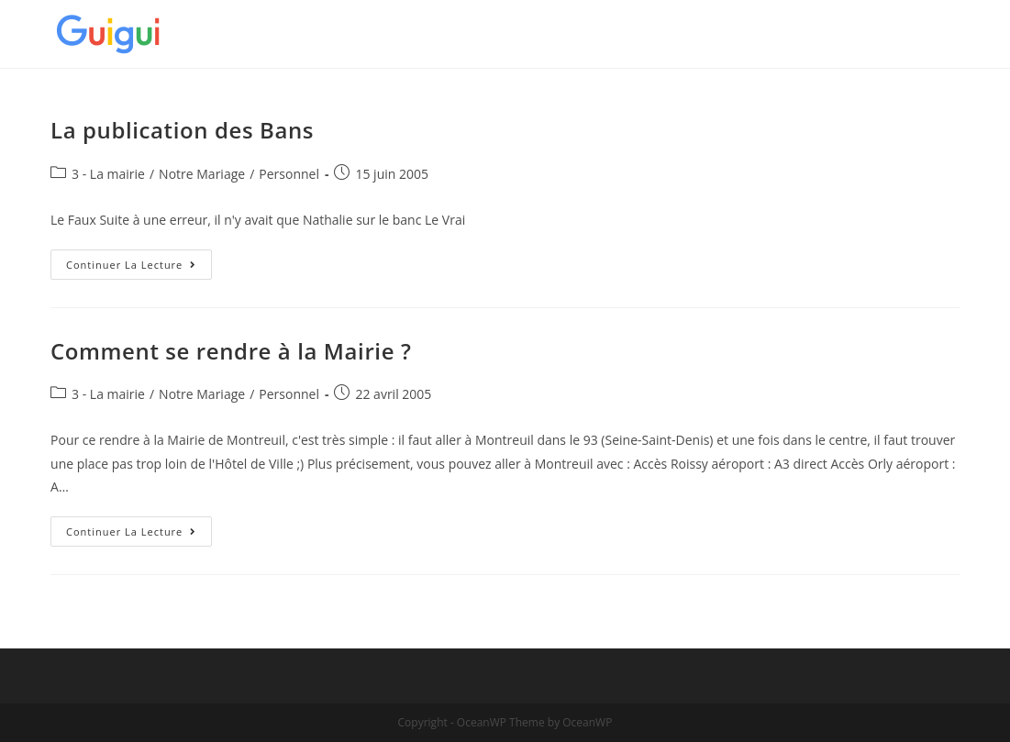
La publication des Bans (182, 130)
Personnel (289, 174)
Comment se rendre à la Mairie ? (230, 351)
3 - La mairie (108, 174)
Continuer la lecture (139, 268)
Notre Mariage (202, 174)
